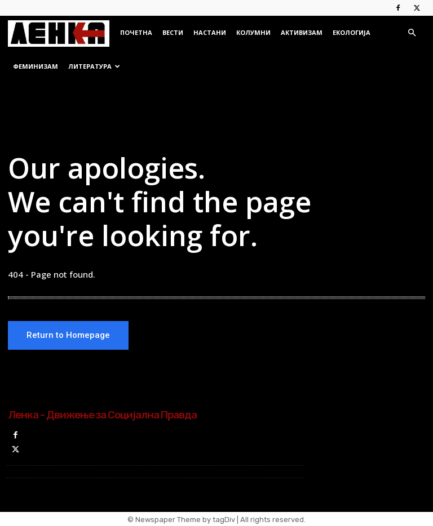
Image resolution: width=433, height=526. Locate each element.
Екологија (351, 32)
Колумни (253, 32)
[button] (411, 33)
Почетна (136, 32)
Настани (209, 32)
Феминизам (35, 66)
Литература (94, 66)
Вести (172, 32)
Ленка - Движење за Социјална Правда (102, 415)
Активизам (301, 32)
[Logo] (61, 33)
